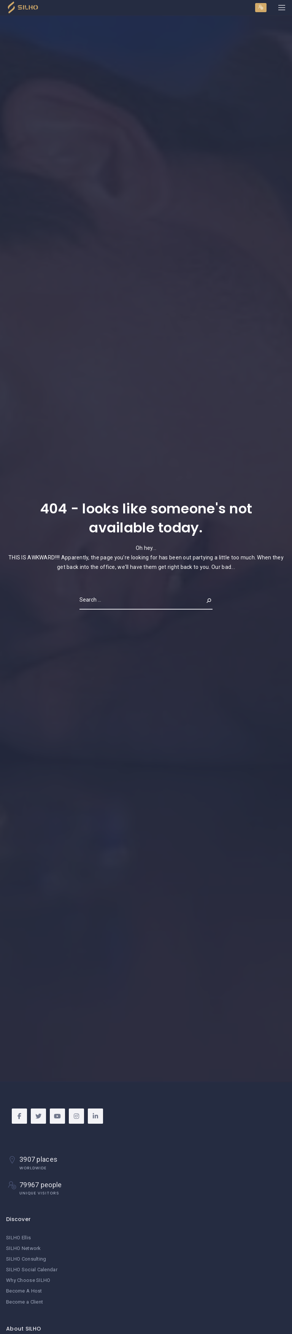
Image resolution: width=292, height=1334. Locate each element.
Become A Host (24, 1291)
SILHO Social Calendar (31, 1269)
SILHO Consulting (26, 1259)
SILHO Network (23, 1248)
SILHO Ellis (18, 1237)
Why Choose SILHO (28, 1280)
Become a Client (24, 1302)
